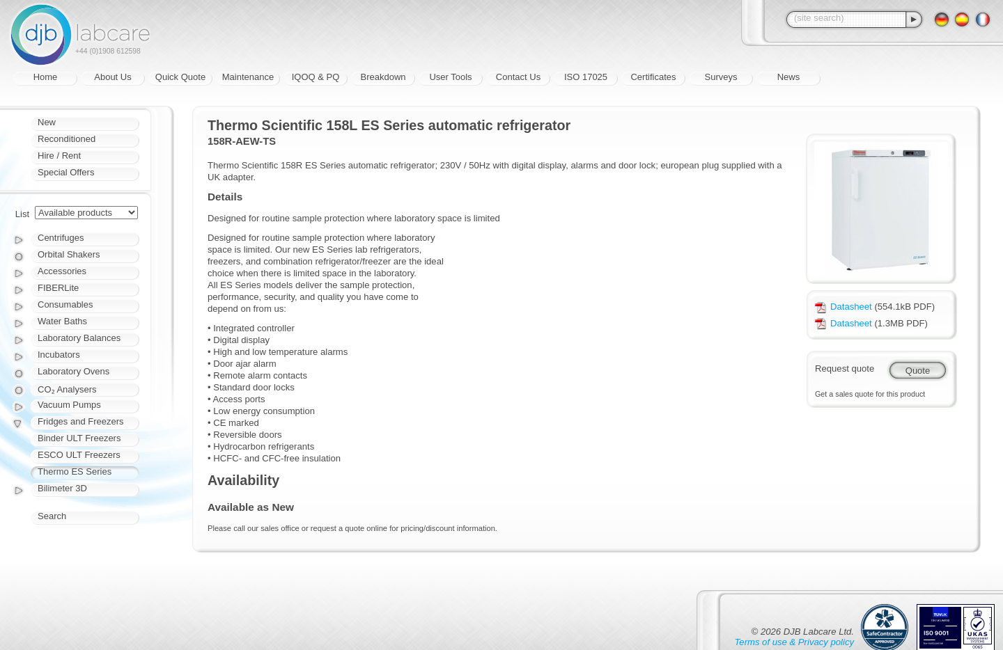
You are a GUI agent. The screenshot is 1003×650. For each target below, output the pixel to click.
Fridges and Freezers (81, 421)
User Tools (450, 77)
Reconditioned (66, 139)
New (47, 122)
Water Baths (62, 321)
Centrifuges (61, 237)
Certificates (653, 77)
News (788, 77)
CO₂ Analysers (67, 389)
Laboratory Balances (79, 338)
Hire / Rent (59, 155)
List (22, 214)
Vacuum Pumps (69, 404)
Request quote (844, 368)
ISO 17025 (585, 77)
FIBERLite (58, 288)
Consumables (65, 304)
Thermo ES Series (74, 471)
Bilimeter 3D (62, 488)
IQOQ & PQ (316, 77)
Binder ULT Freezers (79, 438)
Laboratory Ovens (73, 371)
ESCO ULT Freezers (79, 455)
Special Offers (66, 172)
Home (45, 77)
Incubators (59, 354)
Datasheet (843, 306)
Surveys (721, 77)
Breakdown (382, 77)
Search (52, 516)
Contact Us (518, 77)
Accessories (62, 271)
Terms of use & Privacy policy (794, 642)
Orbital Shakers (69, 254)
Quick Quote (180, 77)
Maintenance (248, 77)
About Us (112, 77)
